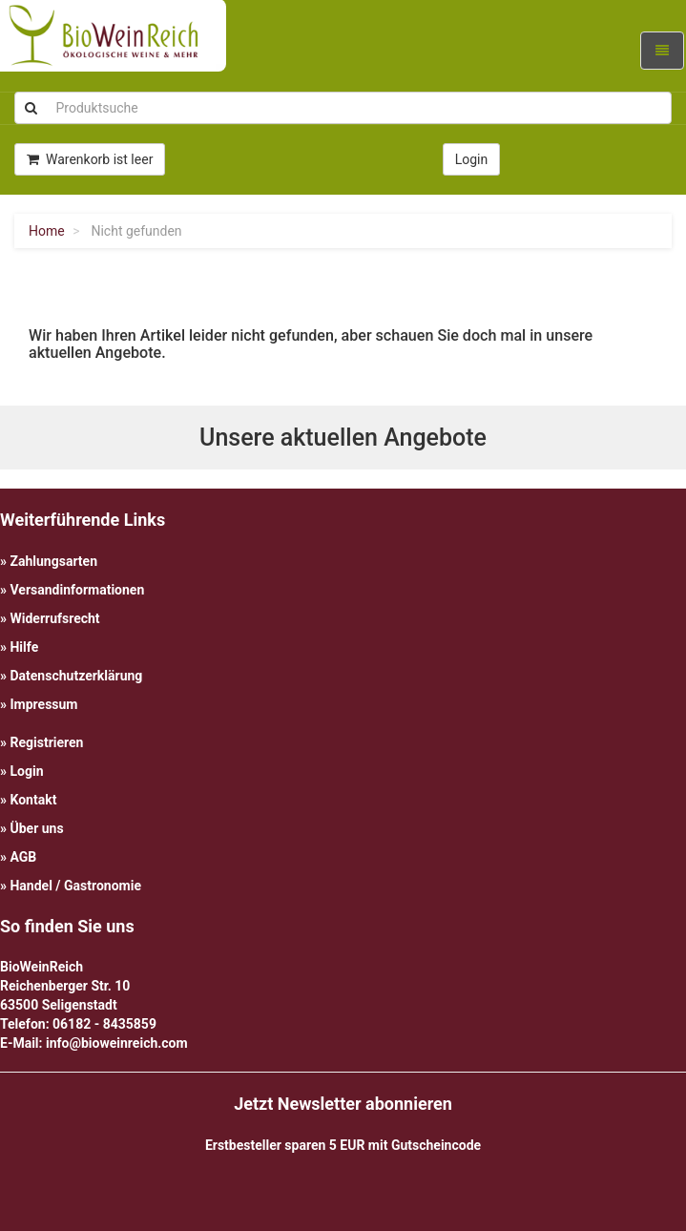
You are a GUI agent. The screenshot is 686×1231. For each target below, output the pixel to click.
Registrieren (46, 742)
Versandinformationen (77, 589)
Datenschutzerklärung (76, 675)
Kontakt (33, 799)
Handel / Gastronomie (75, 885)
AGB (23, 857)
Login (26, 771)
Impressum (43, 704)
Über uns (36, 828)
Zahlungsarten (53, 561)
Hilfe (24, 647)
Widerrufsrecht (54, 618)
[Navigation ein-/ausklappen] (662, 50)
